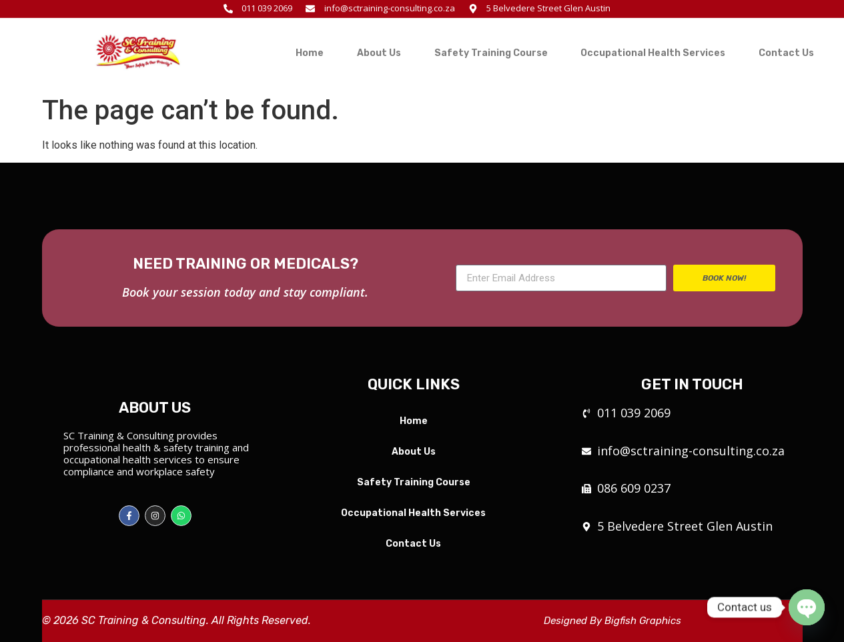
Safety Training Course (491, 53)
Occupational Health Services (652, 53)
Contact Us (786, 53)
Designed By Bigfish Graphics (612, 621)
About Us (379, 53)
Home (310, 53)
